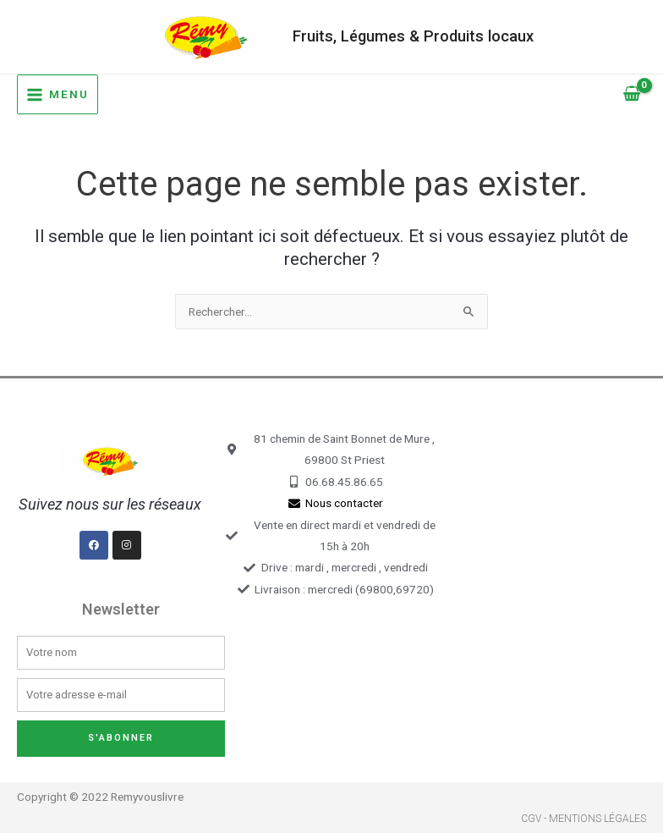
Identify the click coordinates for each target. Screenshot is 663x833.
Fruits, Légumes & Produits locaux (413, 36)
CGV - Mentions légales (583, 819)
